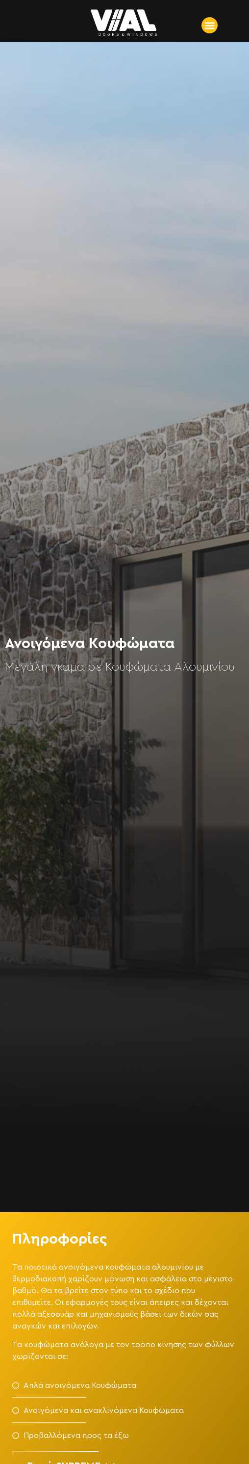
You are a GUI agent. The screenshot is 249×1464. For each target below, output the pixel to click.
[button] (209, 25)
